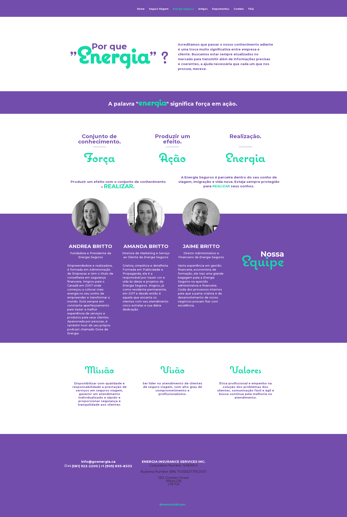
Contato (239, 9)
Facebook (251, 461)
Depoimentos (220, 9)
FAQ (251, 9)
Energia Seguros (183, 9)
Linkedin (264, 461)
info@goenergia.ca (98, 461)
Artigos (203, 9)
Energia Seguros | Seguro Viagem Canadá (79, 8)
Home (141, 9)
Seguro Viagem (158, 9)
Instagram (277, 461)
